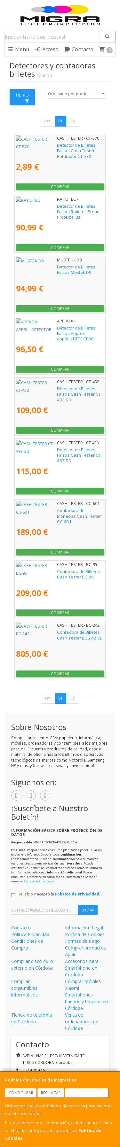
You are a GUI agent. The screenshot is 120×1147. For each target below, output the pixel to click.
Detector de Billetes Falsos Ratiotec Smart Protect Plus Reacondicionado (57, 208)
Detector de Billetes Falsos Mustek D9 (53, 267)
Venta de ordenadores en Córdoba (81, 1021)
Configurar (21, 1093)
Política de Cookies (85, 934)
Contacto (79, 49)
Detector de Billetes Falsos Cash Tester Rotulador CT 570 (54, 147)
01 (60, 121)
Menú (18, 49)
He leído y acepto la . (59, 893)
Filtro (23, 97)
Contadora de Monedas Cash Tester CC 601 (60, 510)
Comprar (60, 187)
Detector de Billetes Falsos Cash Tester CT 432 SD (57, 391)
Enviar (87, 910)
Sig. (72, 121)
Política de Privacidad (38, 881)
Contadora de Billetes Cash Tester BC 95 (56, 571)
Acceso (47, 49)
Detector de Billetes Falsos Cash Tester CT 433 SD (57, 452)
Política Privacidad (30, 934)
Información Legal (84, 928)
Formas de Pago (82, 941)
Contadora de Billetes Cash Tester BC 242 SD (57, 634)
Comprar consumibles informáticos (24, 988)
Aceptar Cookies (86, 1093)
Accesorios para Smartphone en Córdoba (82, 968)
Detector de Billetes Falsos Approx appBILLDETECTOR (49, 330)
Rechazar (51, 1093)
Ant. (47, 121)
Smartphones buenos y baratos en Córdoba (86, 1001)
